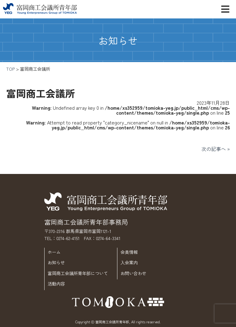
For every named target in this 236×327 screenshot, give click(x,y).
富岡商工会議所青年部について (78, 273)
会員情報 (129, 252)
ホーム (54, 252)
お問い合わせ (133, 273)
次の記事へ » (215, 148)
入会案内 (129, 262)
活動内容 (56, 283)
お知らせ (56, 262)
